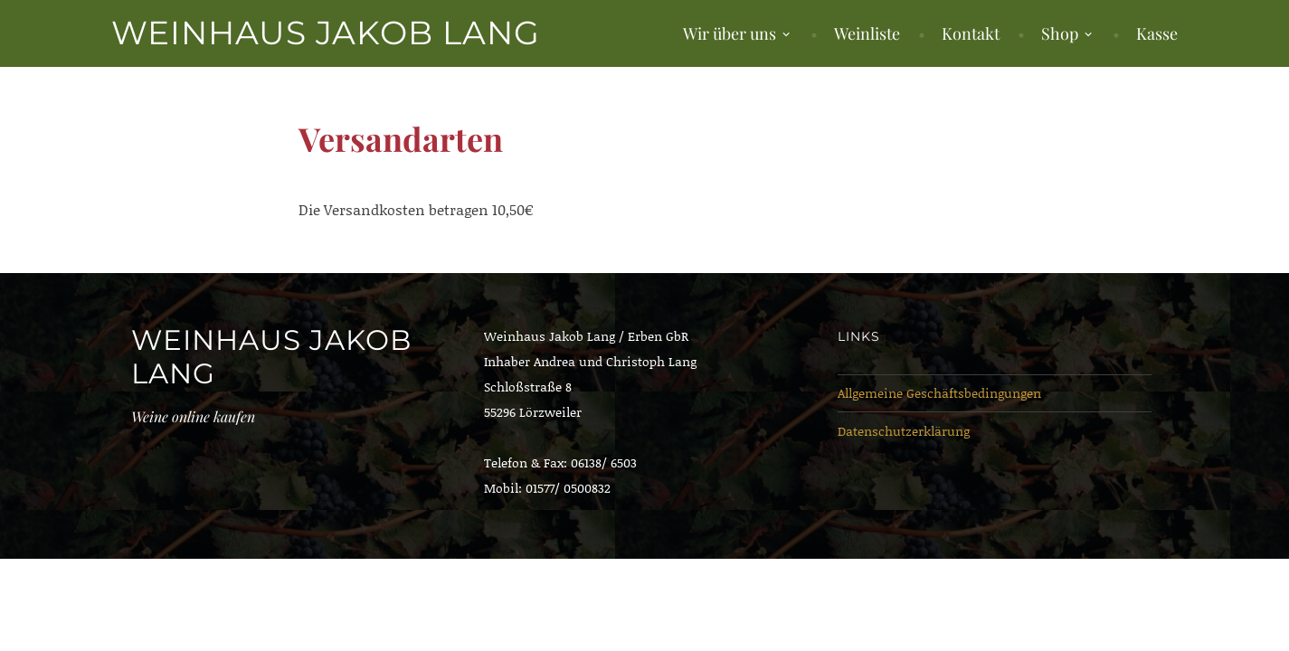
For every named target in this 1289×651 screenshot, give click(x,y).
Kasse (1157, 33)
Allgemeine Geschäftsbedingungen (939, 392)
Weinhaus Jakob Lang (325, 32)
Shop (1059, 33)
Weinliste (867, 33)
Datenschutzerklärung (904, 430)
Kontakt (971, 33)
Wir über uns (729, 33)
